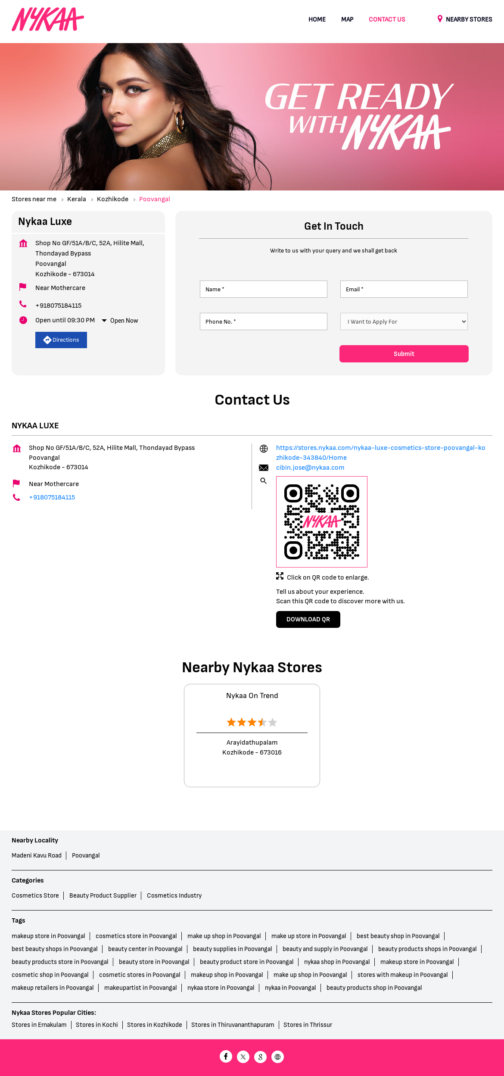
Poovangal (86, 855)
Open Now (124, 320)
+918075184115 (58, 306)
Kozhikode (112, 199)
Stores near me (34, 199)
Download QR (308, 619)
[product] (404, 321)
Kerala (76, 199)
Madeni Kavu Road (37, 855)
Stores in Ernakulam (39, 1025)
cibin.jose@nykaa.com (310, 468)
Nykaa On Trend (252, 695)
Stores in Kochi (97, 1025)
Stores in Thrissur (307, 1025)
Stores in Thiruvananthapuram (232, 1025)
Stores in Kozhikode (154, 1025)
